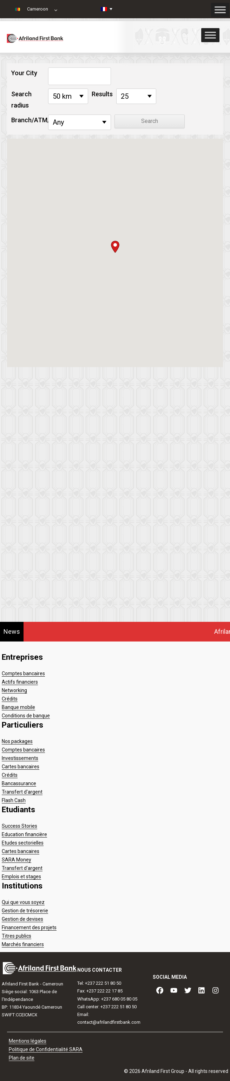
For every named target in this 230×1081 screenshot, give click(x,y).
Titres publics (16, 936)
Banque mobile (18, 707)
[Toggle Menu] (210, 35)
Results (102, 94)
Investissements (20, 758)
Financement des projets (29, 927)
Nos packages (17, 741)
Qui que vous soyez (23, 902)
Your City (24, 73)
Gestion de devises (22, 919)
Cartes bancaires (20, 766)
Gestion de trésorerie (25, 910)
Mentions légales (27, 1041)
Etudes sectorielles (23, 843)
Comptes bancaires (23, 673)
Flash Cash (14, 800)
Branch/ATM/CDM (28, 120)
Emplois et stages (21, 876)
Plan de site (21, 1058)
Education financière (24, 834)
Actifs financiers (20, 682)
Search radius (21, 99)
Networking (14, 690)
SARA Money (16, 859)
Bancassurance (19, 783)
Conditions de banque (26, 715)
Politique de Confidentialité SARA (46, 1049)
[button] (115, 247)
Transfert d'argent (22, 792)
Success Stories (19, 826)
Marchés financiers (23, 944)
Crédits (10, 699)
